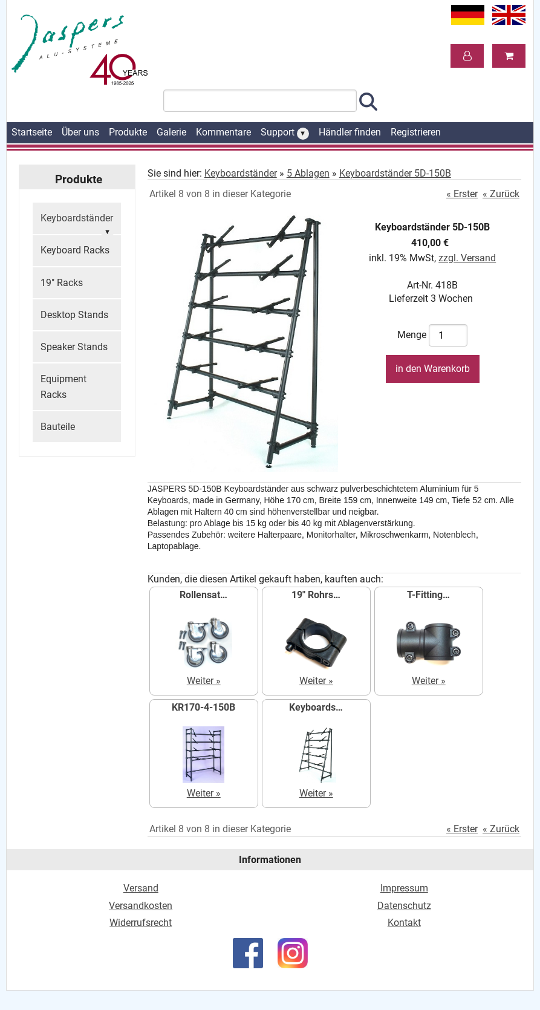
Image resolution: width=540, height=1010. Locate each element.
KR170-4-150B (203, 707)
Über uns (80, 132)
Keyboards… (316, 707)
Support (285, 133)
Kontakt (404, 922)
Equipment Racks (63, 386)
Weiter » (204, 680)
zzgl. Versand (467, 258)
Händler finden (350, 132)
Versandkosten (140, 905)
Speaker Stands (74, 347)
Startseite (31, 132)
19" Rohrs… (315, 595)
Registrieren (416, 132)
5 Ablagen (308, 173)
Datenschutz (404, 905)
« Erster (462, 194)
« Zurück (501, 194)
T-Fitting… (428, 595)
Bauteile (58, 426)
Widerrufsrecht (140, 922)
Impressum (404, 888)
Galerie (171, 132)
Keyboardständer (77, 223)
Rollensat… (203, 595)
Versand (140, 888)
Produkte (128, 132)
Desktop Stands (74, 315)
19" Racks (62, 282)
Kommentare (223, 132)
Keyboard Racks (75, 250)
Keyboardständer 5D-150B (395, 173)
